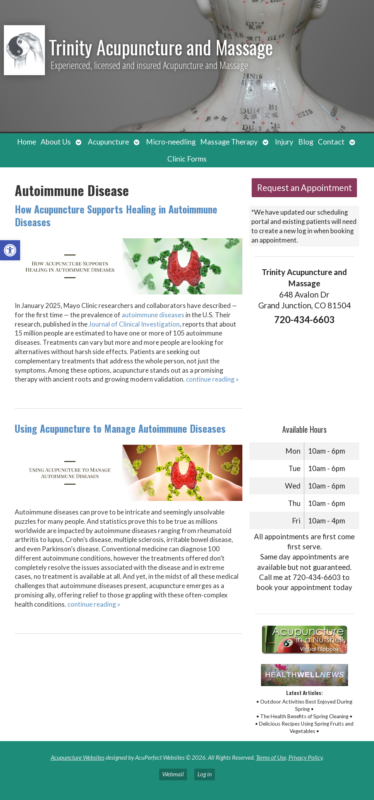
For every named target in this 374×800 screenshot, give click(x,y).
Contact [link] (331, 142)
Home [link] (26, 142)
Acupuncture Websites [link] (78, 757)
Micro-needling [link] (171, 142)
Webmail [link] (173, 774)
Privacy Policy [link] (305, 757)
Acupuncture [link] (108, 142)
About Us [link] (56, 142)
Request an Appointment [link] (304, 187)
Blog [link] (305, 142)
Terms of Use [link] (271, 757)
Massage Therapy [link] (229, 142)
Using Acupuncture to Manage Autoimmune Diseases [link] (120, 428)
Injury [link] (284, 142)
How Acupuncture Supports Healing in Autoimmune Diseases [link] (116, 215)
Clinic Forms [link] (187, 159)
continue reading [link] (212, 379)
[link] (10, 250)
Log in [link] (204, 774)
